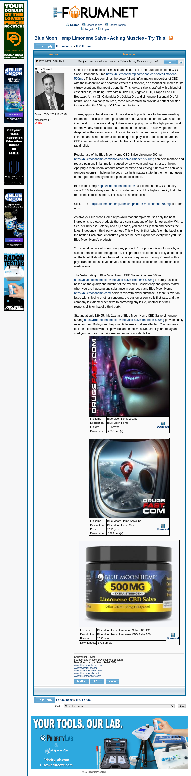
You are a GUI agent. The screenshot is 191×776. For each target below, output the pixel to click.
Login (103, 29)
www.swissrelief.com (85, 668)
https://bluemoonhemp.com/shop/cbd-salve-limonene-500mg (114, 159)
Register (88, 29)
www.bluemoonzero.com (87, 676)
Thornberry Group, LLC (99, 772)
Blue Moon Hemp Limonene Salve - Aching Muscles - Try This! (100, 38)
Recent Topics (93, 24)
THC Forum (83, 46)
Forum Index (64, 46)
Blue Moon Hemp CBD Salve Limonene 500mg (130, 154)
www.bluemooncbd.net (86, 673)
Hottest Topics (117, 24)
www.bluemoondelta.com (88, 670)
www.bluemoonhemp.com (88, 665)
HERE (85, 204)
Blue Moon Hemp (85, 186)
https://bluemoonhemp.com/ (116, 186)
